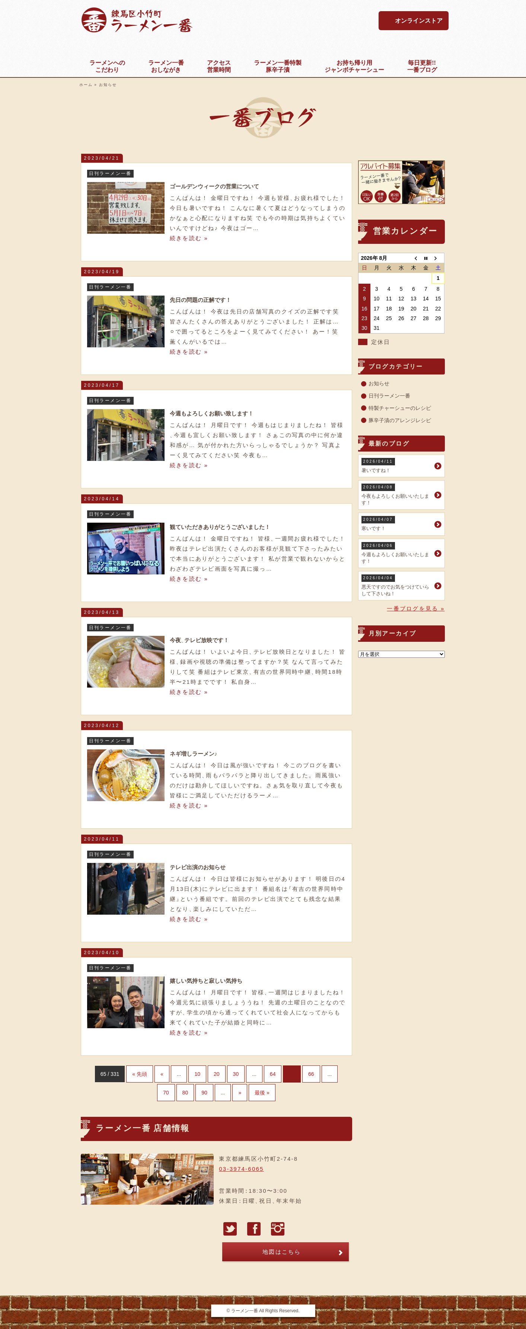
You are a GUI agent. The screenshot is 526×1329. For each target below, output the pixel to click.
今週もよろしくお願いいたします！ (397, 553)
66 (311, 1074)
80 (185, 1093)
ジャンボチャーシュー (354, 66)
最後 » (262, 1093)
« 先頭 (139, 1074)
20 (217, 1074)
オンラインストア (419, 20)
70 (166, 1093)
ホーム (86, 85)
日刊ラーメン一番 (389, 396)
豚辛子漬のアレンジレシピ (400, 420)
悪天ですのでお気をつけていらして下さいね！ (397, 585)
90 (204, 1093)
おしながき (166, 66)
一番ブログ (422, 66)
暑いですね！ (397, 465)
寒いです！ (397, 523)
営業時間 (219, 66)
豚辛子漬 (278, 66)
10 (197, 1074)
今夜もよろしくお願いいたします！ (397, 495)
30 (236, 1074)
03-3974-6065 (241, 1169)
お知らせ (379, 383)
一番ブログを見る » (415, 608)
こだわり (107, 66)
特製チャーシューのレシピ (400, 408)
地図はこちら (281, 1252)
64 (273, 1074)
